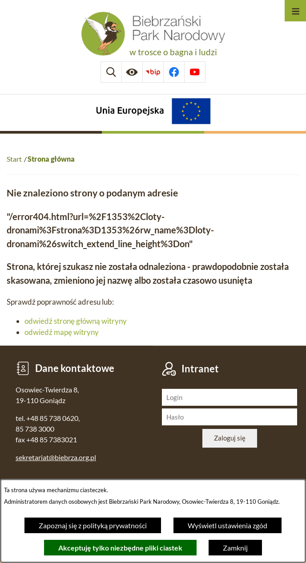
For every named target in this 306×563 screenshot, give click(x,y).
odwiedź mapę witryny (61, 332)
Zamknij (235, 547)
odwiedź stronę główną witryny (75, 321)
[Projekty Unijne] (153, 112)
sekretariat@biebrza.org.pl (56, 457)
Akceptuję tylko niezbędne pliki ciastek (120, 547)
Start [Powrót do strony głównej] (14, 159)
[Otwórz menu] (295, 10)
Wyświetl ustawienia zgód (227, 525)
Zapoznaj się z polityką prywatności (93, 525)
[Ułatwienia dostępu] (132, 72)
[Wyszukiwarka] (111, 72)
